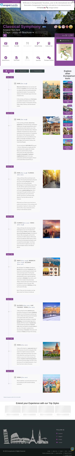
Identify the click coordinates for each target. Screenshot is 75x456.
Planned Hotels (21, 71)
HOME (49, 449)
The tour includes (36, 71)
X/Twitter (59, 437)
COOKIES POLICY (68, 453)
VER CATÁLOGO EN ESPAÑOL (14, 1)
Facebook (59, 432)
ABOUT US (55, 449)
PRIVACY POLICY (68, 451)
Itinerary (8, 71)
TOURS (61, 449)
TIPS (66, 449)
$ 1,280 (67, 35)
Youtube (59, 440)
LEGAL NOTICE (58, 451)
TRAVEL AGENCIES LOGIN (47, 451)
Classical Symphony (22, 26)
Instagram (59, 434)
